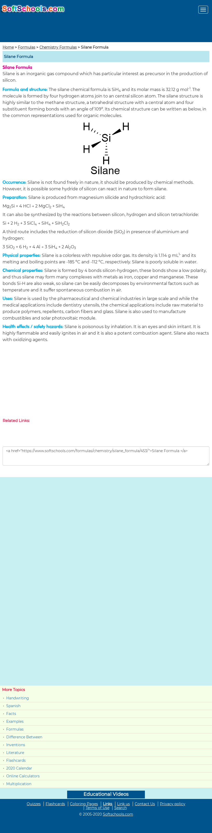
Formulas (26, 47)
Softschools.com (118, 814)
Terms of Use (97, 807)
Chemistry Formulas (58, 47)
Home (8, 47)
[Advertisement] (106, 381)
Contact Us (145, 804)
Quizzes (34, 804)
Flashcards (16, 760)
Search (120, 807)
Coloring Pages (84, 804)
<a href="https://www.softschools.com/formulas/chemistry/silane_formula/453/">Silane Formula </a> (106, 456)
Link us (123, 804)
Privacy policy (172, 804)
